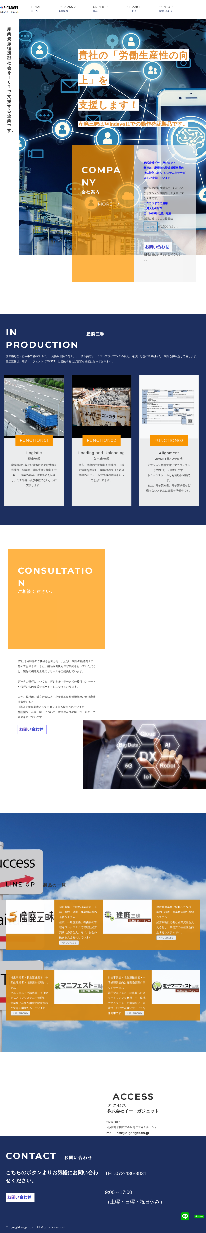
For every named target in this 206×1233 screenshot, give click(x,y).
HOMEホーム (36, 8)
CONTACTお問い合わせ (167, 8)
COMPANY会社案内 (67, 8)
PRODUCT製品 (101, 8)
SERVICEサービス (134, 8)
